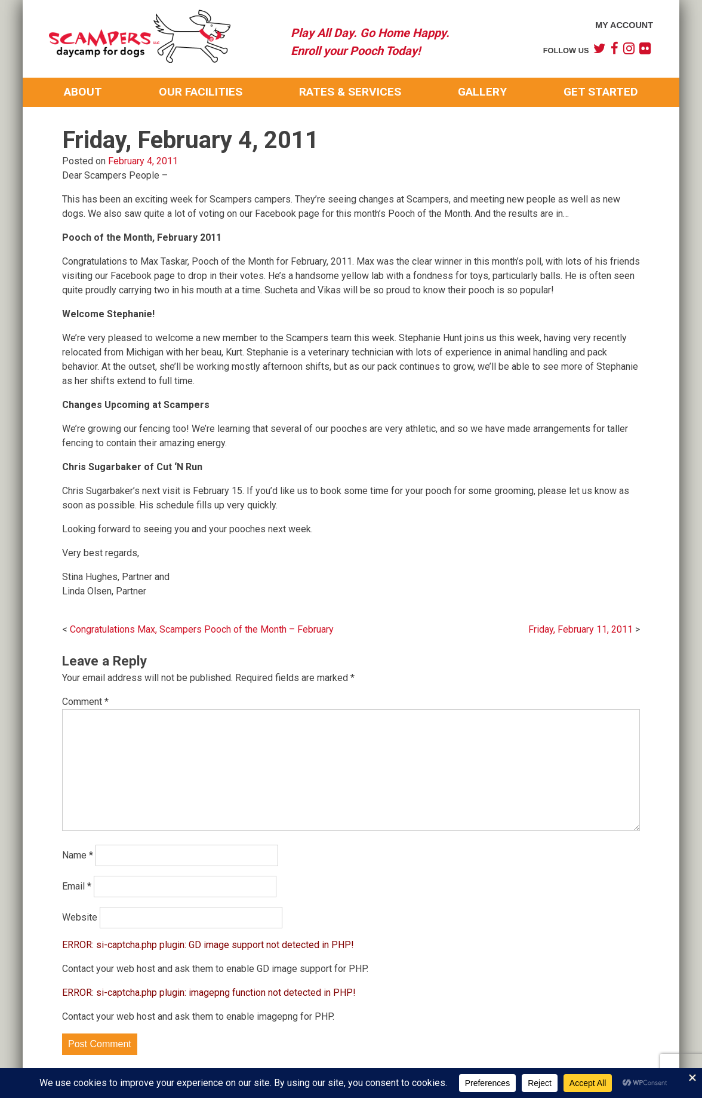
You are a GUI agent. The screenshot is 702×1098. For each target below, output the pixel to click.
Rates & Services (350, 92)
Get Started (601, 92)
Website (79, 917)
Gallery (482, 92)
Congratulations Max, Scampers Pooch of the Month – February (202, 629)
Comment (85, 701)
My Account (624, 25)
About (83, 92)
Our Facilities (200, 92)
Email (76, 886)
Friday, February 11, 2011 (580, 629)
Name (77, 855)
